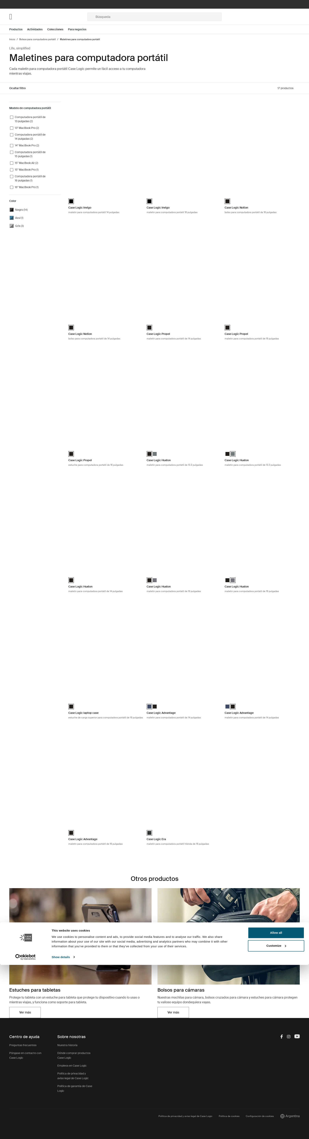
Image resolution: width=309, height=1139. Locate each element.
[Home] (48, 17)
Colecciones (55, 29)
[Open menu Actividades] (37, 29)
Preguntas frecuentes (22, 1045)
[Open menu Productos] (18, 29)
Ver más (25, 1012)
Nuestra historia (67, 1045)
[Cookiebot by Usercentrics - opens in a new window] (25, 1131)
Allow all (276, 1107)
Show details (61, 1131)
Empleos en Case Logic (72, 1065)
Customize (276, 1119)
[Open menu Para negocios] (79, 29)
